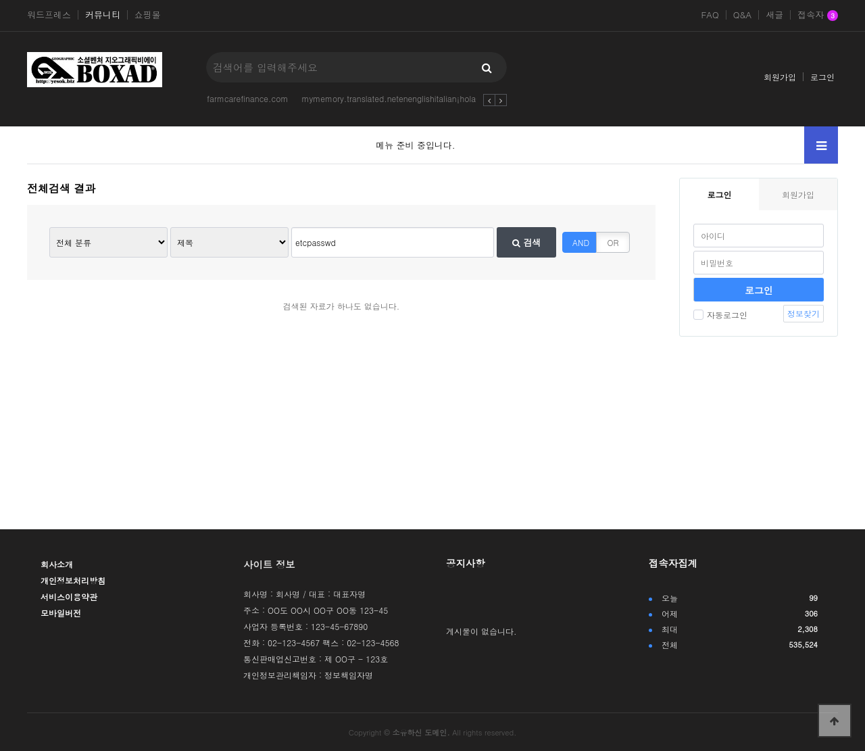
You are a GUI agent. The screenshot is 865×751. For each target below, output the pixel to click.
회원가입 (780, 76)
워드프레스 (49, 15)
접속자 (817, 15)
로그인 (822, 76)
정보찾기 (803, 313)
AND (580, 242)
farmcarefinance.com (248, 98)
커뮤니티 (102, 15)
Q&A (742, 15)
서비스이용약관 (69, 596)
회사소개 (57, 564)
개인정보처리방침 (73, 580)
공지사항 (465, 563)
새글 (774, 15)
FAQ (709, 15)
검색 (526, 242)
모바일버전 (61, 613)
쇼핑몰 (147, 15)
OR (613, 242)
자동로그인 (720, 314)
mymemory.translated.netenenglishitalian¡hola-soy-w (402, 98)
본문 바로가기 (0, 0)
